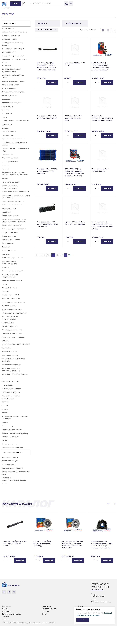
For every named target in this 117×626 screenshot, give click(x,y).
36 (95, 30)
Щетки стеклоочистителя (12, 447)
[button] (108, 503)
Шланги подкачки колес (12, 429)
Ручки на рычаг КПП (10, 295)
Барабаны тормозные (11, 35)
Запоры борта (7, 106)
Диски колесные (9, 88)
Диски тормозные (9, 95)
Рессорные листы (9, 288)
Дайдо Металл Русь (10, 461)
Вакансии (5, 617)
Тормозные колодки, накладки (14, 374)
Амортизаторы (8, 28)
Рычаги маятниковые (11, 298)
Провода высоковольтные (13, 271)
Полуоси (5, 267)
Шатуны (5, 422)
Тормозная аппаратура (11, 365)
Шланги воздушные (10, 426)
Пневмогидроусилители (12, 258)
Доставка (45, 611)
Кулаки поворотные (10, 158)
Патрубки (6, 247)
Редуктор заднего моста (12, 280)
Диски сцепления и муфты (13, 92)
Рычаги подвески (9, 306)
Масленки (6, 165)
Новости (5, 609)
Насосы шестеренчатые (12, 225)
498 (49, 255)
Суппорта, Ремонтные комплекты (16, 344)
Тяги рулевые (7, 385)
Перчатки (6, 254)
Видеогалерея (7, 611)
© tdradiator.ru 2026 (9, 622)
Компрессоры (8, 135)
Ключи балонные (9, 131)
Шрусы (5, 440)
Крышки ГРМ (7, 154)
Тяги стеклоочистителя (11, 389)
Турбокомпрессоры (10, 381)
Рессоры (5, 291)
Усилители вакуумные (11, 392)
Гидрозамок (7, 65)
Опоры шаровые (9, 236)
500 (57, 255)
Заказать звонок (97, 590)
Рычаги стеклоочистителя (13, 309)
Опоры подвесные (10, 232)
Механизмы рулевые (10, 182)
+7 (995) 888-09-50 (100, 587)
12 (91, 30)
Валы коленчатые (9, 52)
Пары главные (8, 243)
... (40, 255)
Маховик (5, 169)
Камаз (4, 117)
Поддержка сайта (48, 622)
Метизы (5, 178)
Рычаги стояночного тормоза (14, 313)
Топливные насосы (10, 355)
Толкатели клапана (9, 351)
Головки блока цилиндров (13, 81)
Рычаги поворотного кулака (13, 302)
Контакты (5, 619)
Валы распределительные (13, 56)
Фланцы (5, 405)
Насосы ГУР (6, 212)
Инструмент (7, 113)
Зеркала (5, 110)
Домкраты (6, 99)
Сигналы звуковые (9, 326)
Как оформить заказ (49, 609)
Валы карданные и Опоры (13, 49)
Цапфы (5, 413)
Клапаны (5, 128)
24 (93, 30)
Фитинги (5, 402)
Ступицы (5, 341)
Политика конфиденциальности (28, 622)
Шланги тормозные (10, 437)
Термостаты (6, 348)
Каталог (81, 606)
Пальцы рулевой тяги (11, 240)
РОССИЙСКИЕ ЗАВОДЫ (13, 452)
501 (61, 255)
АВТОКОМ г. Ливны (10, 457)
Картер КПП (7, 124)
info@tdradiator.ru (97, 596)
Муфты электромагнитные (13, 201)
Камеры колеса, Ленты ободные (15, 121)
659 (69, 255)
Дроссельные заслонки (12, 103)
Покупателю (47, 606)
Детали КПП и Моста (10, 85)
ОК (83, 620)
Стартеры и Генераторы (12, 333)
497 (45, 255)
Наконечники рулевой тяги (13, 205)
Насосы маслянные (10, 216)
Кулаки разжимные (10, 162)
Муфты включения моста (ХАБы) (15, 192)
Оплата (44, 614)
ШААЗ (4, 484)
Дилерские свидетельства (11, 614)
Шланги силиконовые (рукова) (15, 433)
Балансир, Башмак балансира (14, 32)
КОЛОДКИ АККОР (9, 464)
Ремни (4, 284)
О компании (6, 606)
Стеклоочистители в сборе (13, 337)
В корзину (52, 82)
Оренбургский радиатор (12, 468)
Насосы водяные (9, 208)
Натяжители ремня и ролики (14, 229)
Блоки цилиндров (9, 39)
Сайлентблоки (8, 322)
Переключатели (8, 250)
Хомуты (5, 409)
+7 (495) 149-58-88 (100, 584)
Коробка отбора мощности (13, 139)
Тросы (4, 378)
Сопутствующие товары (12, 330)
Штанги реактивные (10, 444)
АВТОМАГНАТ (9, 23)
